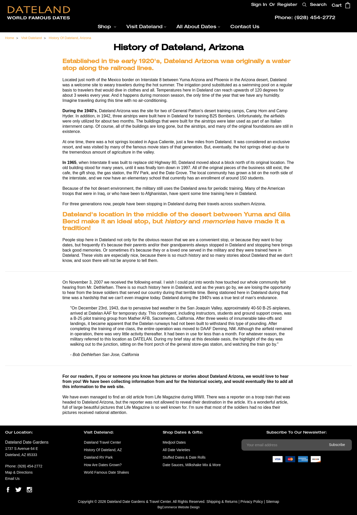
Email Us (12, 478)
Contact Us (244, 27)
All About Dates (198, 27)
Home (9, 38)
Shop (107, 27)
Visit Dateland (146, 27)
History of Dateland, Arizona (70, 38)
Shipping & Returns (222, 501)
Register (287, 5)
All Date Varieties (176, 450)
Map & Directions (19, 472)
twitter (18, 489)
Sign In (259, 5)
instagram (29, 489)
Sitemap (272, 501)
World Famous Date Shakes (106, 472)
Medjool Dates (174, 442)
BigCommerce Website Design (178, 507)
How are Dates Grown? (102, 465)
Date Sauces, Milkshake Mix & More (192, 465)
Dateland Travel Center (102, 442)
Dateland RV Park (98, 457)
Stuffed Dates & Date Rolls (184, 457)
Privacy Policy (251, 501)
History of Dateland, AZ (103, 450)
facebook (8, 489)
